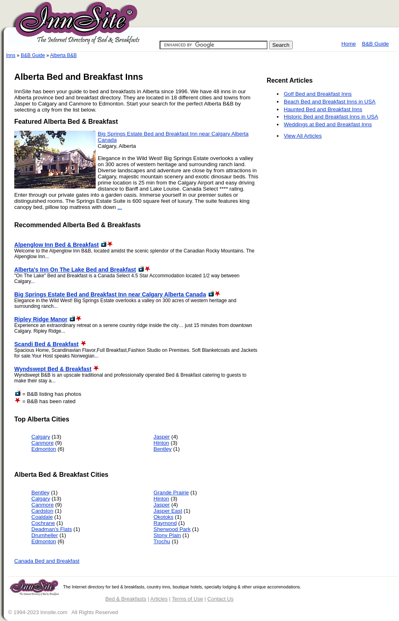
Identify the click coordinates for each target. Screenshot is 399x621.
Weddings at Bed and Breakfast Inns (328, 124)
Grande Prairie (171, 492)
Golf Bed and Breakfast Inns (318, 94)
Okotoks (163, 517)
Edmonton (43, 449)
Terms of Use (187, 599)
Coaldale (42, 517)
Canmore (42, 443)
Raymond (165, 523)
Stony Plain (167, 535)
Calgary (40, 437)
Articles (159, 599)
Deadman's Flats (51, 529)
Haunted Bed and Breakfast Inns (323, 109)
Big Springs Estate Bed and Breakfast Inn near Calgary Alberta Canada (110, 294)
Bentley (162, 449)
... (119, 207)
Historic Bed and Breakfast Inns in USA (331, 117)
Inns (10, 55)
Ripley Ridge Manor (41, 319)
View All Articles (303, 136)
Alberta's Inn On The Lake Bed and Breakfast (75, 269)
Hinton (161, 443)
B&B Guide (375, 44)
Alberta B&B (63, 55)
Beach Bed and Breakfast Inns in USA (329, 102)
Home (348, 44)
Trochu (161, 541)
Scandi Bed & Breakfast (46, 344)
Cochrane (43, 523)
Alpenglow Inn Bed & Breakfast (56, 244)
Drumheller (44, 535)
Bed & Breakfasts (125, 599)
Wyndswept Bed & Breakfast (53, 369)
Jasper (161, 437)
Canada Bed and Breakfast (46, 561)
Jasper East (167, 511)
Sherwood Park (172, 529)
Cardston (42, 511)
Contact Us (220, 599)
